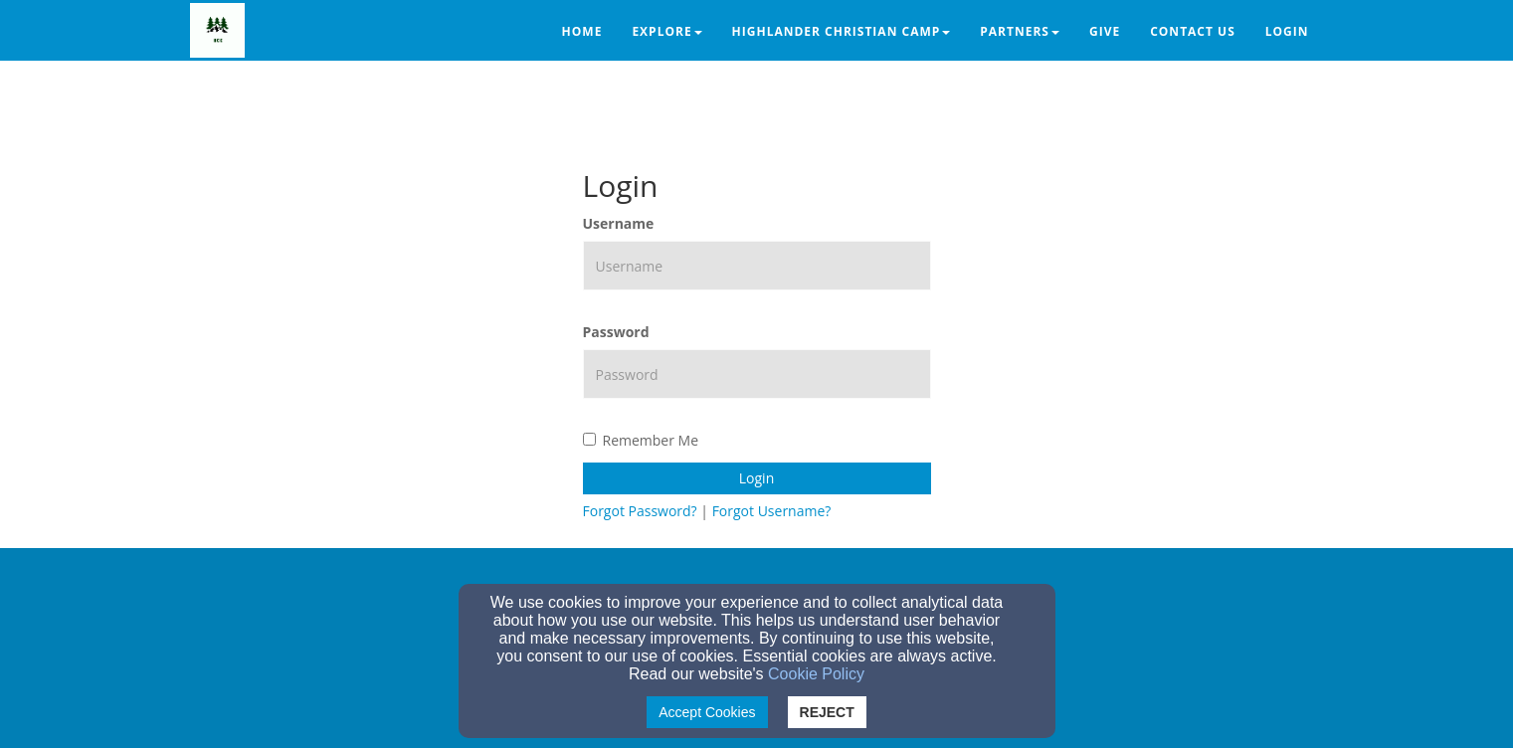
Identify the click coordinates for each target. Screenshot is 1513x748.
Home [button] (582, 31)
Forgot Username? (772, 510)
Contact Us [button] (1192, 31)
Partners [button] (1019, 31)
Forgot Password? (640, 510)
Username (619, 223)
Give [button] (1104, 31)
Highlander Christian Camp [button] (841, 31)
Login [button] (1287, 31)
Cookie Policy (816, 673)
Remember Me (641, 440)
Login (756, 477)
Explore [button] (666, 31)
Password (616, 331)
